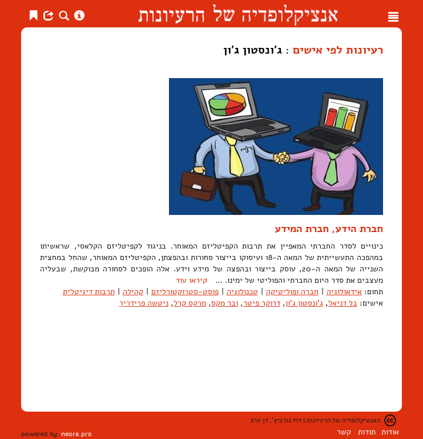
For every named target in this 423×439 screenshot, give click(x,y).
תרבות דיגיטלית (89, 291)
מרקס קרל (190, 303)
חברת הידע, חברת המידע (329, 228)
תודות (367, 431)
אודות (390, 431)
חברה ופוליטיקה (292, 291)
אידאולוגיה (344, 291)
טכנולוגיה (242, 291)
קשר (344, 431)
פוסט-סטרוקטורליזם (185, 291)
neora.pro (76, 433)
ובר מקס (224, 303)
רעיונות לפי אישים (338, 50)
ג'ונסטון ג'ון (304, 303)
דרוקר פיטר (261, 303)
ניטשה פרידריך (143, 303)
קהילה (133, 291)
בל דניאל (342, 303)
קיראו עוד (191, 280)
